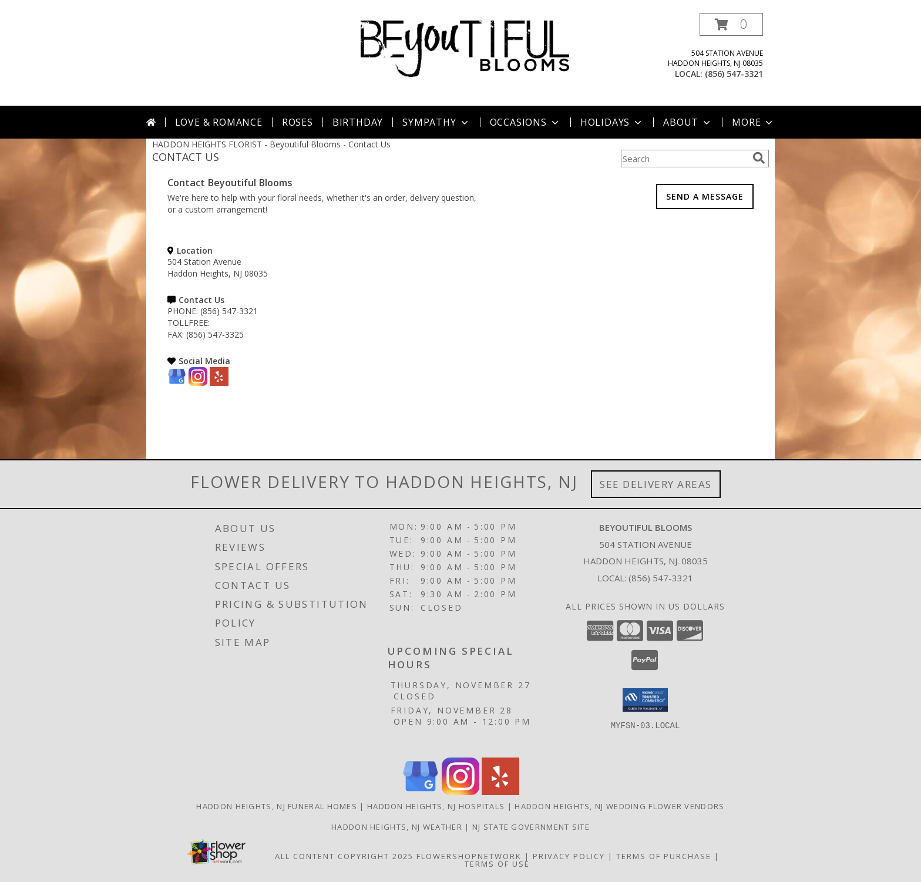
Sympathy (436, 122)
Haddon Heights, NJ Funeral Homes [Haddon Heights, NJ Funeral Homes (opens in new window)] (276, 806)
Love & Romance (219, 122)
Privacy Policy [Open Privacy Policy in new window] (569, 856)
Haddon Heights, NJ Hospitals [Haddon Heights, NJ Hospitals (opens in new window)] (436, 806)
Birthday (357, 122)
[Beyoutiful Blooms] (465, 47)
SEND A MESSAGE (705, 196)
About (687, 122)
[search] (758, 158)
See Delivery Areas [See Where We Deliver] (656, 484)
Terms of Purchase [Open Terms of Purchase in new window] (663, 856)
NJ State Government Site (531, 827)
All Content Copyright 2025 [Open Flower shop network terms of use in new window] (344, 856)
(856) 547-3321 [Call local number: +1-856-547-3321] (734, 73)
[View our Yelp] (219, 382)
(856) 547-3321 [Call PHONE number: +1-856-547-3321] (229, 311)
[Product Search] (684, 158)
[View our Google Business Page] (176, 382)
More (753, 122)
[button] (731, 24)
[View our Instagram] (198, 382)
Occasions (525, 122)
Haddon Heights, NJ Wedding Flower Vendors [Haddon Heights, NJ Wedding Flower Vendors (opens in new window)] (619, 806)
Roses (297, 122)
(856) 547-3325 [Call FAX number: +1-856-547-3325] (215, 334)
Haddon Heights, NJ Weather (396, 827)
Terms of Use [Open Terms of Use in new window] (497, 864)
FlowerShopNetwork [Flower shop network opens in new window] (469, 856)
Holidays (612, 122)
